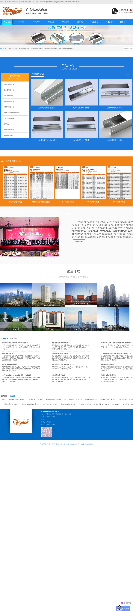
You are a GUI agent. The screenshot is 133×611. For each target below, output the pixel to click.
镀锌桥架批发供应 (91, 400)
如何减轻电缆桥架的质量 (60, 343)
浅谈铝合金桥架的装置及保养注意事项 (15, 343)
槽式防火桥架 (12, 48)
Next (130, 35)
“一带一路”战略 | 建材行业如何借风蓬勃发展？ (116, 343)
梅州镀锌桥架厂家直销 (107, 400)
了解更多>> (79, 241)
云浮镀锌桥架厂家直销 (101, 404)
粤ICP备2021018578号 (71, 444)
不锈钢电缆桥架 (9, 101)
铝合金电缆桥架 (9, 90)
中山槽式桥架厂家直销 (9, 404)
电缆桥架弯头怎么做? (108, 364)
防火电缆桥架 (8, 95)
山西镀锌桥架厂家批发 (16, 400)
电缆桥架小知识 (7, 353)
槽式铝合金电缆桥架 (51, 48)
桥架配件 (7, 124)
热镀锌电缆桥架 (9, 84)
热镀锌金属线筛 (9, 130)
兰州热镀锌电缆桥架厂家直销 (29, 404)
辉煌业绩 (65, 22)
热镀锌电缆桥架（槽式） (81, 108)
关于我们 (21, 22)
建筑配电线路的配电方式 (10, 364)
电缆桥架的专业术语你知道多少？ (63, 364)
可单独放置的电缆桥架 (108, 375)
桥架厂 (4, 400)
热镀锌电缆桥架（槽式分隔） (47, 140)
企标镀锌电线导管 (10, 135)
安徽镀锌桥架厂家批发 (35, 400)
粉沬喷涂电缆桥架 (10, 118)
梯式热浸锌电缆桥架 (66, 48)
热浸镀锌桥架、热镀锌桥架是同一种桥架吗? (17, 375)
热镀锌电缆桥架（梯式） (115, 108)
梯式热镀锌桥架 (24, 48)
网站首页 (7, 22)
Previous (3, 35)
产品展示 (36, 22)
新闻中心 (80, 22)
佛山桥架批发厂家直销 (53, 400)
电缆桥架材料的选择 (58, 375)
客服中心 (94, 22)
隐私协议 (123, 22)
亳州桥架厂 (116, 404)
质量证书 (51, 22)
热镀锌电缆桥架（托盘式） (47, 108)
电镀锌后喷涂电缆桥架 (11, 113)
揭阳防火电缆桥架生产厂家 (73, 400)
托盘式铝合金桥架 (37, 48)
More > (128, 75)
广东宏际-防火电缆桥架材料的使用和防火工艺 (116, 353)
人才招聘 (109, 22)
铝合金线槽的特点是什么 (60, 353)
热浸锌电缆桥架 (9, 107)
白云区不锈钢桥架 (85, 404)
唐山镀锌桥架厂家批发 (68, 404)
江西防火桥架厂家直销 (50, 404)
